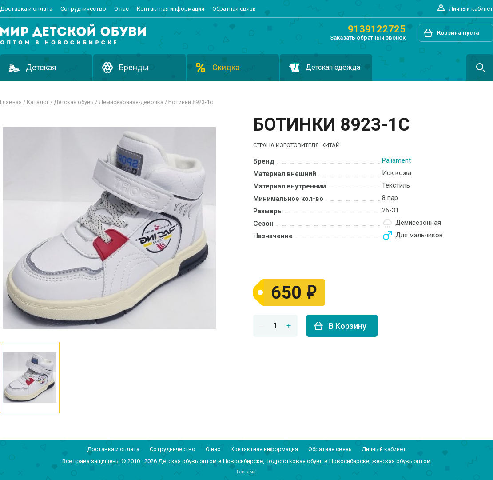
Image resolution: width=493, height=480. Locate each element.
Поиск (479, 67)
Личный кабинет (471, 8)
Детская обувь (74, 102)
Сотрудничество (83, 8)
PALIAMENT (396, 160)
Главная (11, 102)
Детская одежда (333, 67)
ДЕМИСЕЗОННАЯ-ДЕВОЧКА (131, 102)
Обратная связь (234, 8)
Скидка (225, 67)
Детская (41, 67)
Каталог (38, 102)
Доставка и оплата (26, 8)
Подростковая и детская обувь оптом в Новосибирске (73, 34)
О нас (121, 8)
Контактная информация (170, 8)
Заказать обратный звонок (368, 37)
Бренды (134, 67)
